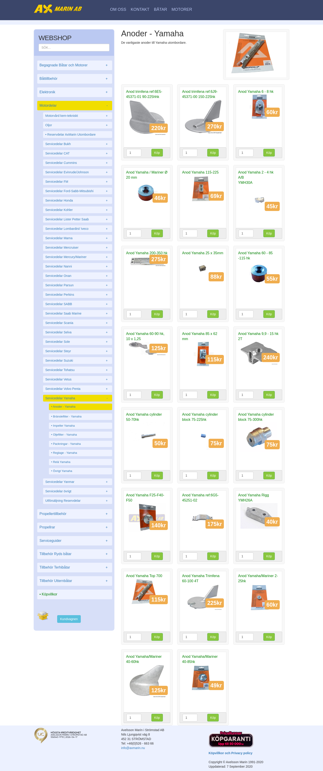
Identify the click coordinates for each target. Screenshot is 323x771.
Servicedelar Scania (77, 323)
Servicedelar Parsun (77, 285)
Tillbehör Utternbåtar (74, 581)
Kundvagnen (69, 619)
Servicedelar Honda (77, 200)
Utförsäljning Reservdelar (77, 500)
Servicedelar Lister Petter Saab (77, 219)
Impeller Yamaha (64, 425)
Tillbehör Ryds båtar (74, 554)
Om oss (118, 9)
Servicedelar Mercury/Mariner (77, 257)
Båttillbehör (74, 78)
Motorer (182, 9)
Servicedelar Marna (77, 238)
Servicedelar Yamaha (77, 398)
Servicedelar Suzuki (77, 360)
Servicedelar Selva (77, 332)
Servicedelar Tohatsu (77, 370)
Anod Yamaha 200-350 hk (146, 253)
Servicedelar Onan (77, 276)
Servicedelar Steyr (77, 351)
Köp (157, 152)
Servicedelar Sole (77, 341)
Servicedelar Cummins (77, 163)
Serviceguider (74, 540)
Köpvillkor (49, 594)
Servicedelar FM (77, 181)
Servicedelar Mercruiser (77, 247)
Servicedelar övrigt (77, 491)
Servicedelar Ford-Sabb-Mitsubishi (77, 191)
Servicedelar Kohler (77, 210)
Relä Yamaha (61, 462)
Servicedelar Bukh (77, 144)
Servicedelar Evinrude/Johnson (77, 172)
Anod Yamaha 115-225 (200, 172)
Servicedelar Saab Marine (77, 313)
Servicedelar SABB (77, 304)
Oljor (77, 125)
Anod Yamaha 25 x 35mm (202, 253)
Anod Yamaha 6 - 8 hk (256, 91)
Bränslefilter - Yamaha (67, 416)
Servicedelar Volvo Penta (77, 389)
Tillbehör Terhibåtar (74, 567)
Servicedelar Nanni (77, 266)
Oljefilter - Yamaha (65, 434)
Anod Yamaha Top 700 (144, 576)
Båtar (160, 9)
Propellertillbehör (74, 514)
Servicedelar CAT (77, 153)
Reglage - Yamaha (65, 452)
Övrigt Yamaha (62, 471)
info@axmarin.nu (133, 748)
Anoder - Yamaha (64, 406)
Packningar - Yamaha (67, 443)
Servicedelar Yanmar (77, 482)
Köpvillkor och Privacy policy (230, 753)
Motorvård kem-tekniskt (77, 115)
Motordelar (74, 105)
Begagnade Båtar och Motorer (74, 65)
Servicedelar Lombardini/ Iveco (77, 228)
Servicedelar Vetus (77, 379)
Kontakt (140, 9)
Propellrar (74, 527)
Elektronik (74, 92)
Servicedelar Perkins (77, 294)
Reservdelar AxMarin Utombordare (71, 134)
